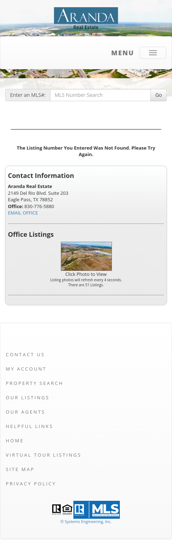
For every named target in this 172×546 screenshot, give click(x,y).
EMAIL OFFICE (23, 213)
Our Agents (25, 412)
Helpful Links (29, 426)
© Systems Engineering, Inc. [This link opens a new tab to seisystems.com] (86, 521)
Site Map (20, 469)
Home (15, 440)
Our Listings (28, 397)
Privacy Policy (31, 483)
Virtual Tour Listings (43, 455)
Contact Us (25, 354)
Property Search (34, 383)
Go (158, 94)
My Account (26, 369)
